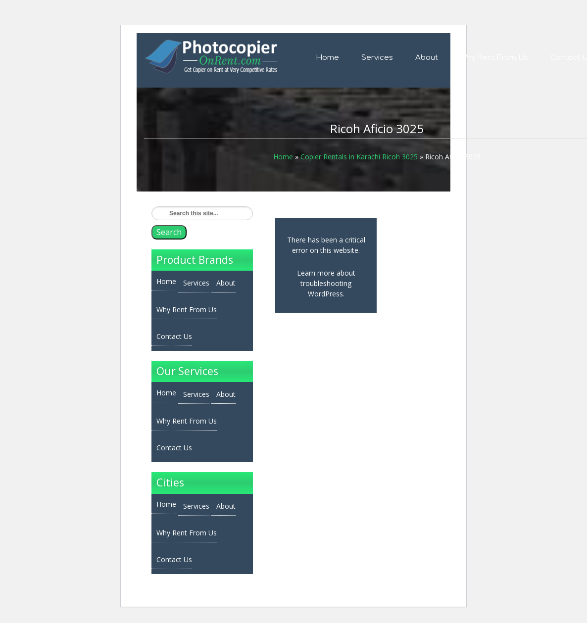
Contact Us (174, 336)
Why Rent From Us (494, 57)
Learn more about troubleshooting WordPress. (326, 283)
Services (377, 57)
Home (327, 57)
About (426, 57)
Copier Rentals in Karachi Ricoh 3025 (359, 156)
